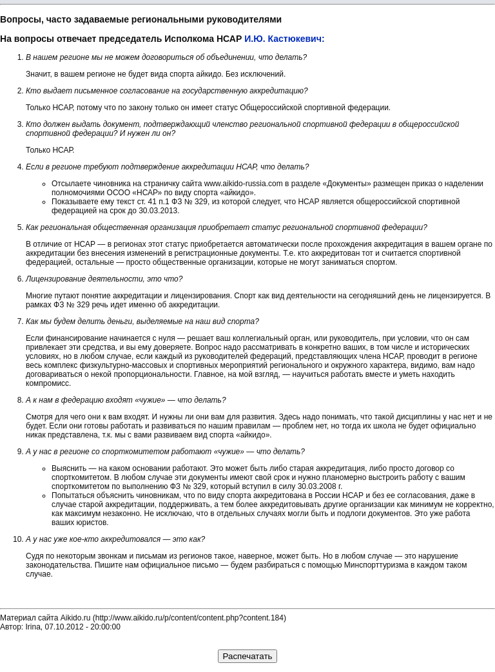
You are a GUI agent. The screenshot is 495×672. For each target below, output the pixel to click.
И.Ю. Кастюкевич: (284, 39)
